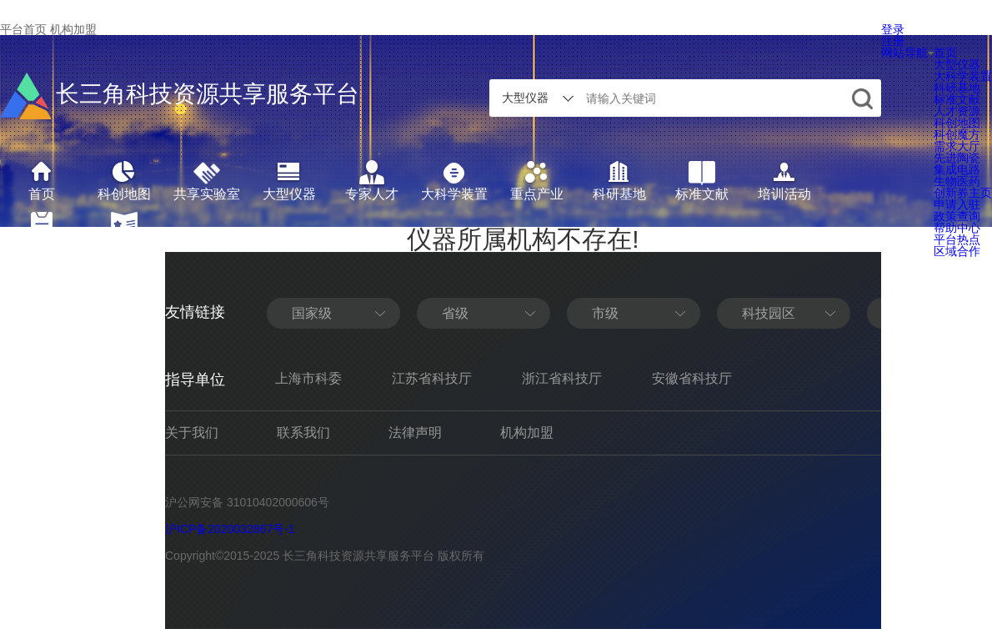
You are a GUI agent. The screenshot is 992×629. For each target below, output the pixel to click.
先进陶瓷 (957, 157)
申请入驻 (957, 204)
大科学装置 (963, 76)
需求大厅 (957, 146)
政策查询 (957, 216)
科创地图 (957, 122)
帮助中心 (957, 227)
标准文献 (957, 99)
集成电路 (957, 169)
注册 (892, 41)
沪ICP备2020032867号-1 (230, 529)
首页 (945, 52)
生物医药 (957, 181)
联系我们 (303, 432)
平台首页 (23, 29)
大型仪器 (957, 64)
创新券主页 (963, 192)
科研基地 (957, 87)
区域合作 (957, 251)
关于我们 (191, 432)
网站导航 (907, 52)
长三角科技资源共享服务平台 (179, 96)
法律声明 (415, 432)
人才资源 (957, 111)
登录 (892, 29)
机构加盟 (73, 29)
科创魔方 (957, 134)
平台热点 (957, 239)
